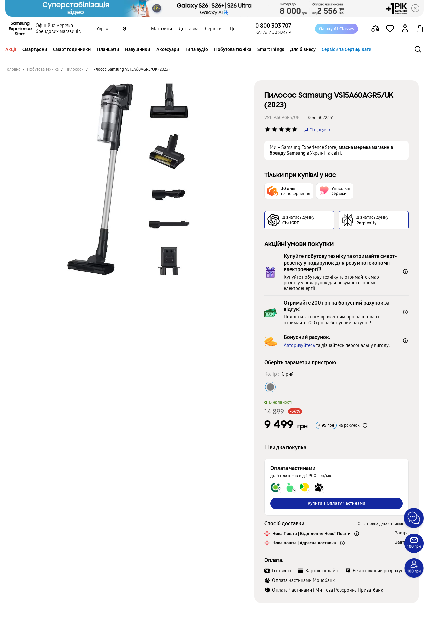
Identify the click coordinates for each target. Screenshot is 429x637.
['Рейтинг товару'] (267, 129)
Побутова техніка (232, 49)
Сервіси (213, 29)
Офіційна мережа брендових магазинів (58, 29)
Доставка (188, 29)
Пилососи (74, 69)
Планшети (108, 49)
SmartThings (270, 49)
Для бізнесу (303, 49)
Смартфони (34, 49)
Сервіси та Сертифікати (346, 49)
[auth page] (405, 29)
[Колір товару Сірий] (270, 387)
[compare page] (375, 29)
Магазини (161, 29)
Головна (12, 69)
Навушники (137, 49)
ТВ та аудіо (196, 49)
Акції (10, 49)
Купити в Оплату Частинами (336, 503)
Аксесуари (167, 49)
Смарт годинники (72, 49)
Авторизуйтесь (299, 345)
